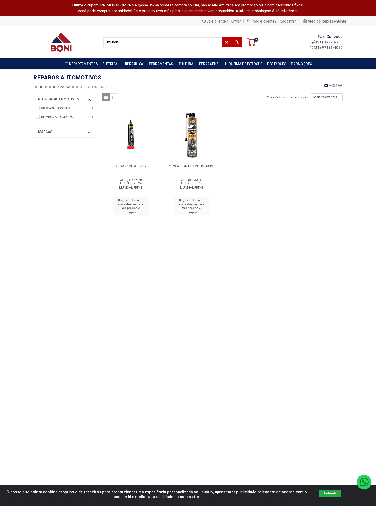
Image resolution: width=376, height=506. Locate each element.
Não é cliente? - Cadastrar (271, 21)
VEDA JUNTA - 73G (131, 166)
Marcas (64, 132)
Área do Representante (324, 21)
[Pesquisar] (237, 42)
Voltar (333, 85)
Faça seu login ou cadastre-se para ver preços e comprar (130, 206)
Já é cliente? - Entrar (221, 21)
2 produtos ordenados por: (288, 97)
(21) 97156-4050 (326, 47)
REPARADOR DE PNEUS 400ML (192, 166)
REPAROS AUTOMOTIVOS (64, 99)
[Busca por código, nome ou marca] (162, 42)
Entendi (330, 493)
